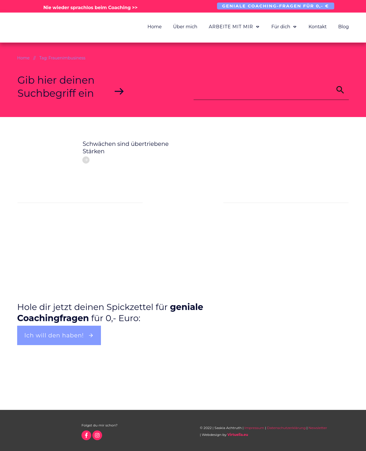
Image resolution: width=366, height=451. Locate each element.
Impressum (254, 428)
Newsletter (318, 428)
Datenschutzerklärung (286, 428)
